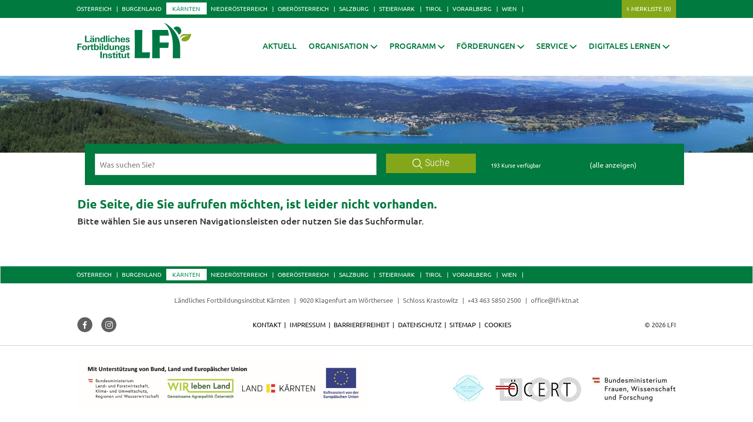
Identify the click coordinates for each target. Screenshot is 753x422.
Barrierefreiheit (361, 324)
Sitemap (462, 324)
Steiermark (397, 8)
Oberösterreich (303, 8)
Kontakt (267, 324)
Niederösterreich (239, 8)
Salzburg (354, 8)
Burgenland (142, 8)
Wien (509, 8)
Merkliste (651, 8)
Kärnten (186, 8)
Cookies (497, 324)
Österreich (93, 8)
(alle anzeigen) (613, 164)
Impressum (308, 324)
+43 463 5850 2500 (494, 300)
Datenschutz (419, 324)
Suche (430, 163)
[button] (343, 45)
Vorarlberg (471, 8)
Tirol (433, 8)
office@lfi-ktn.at (555, 300)
